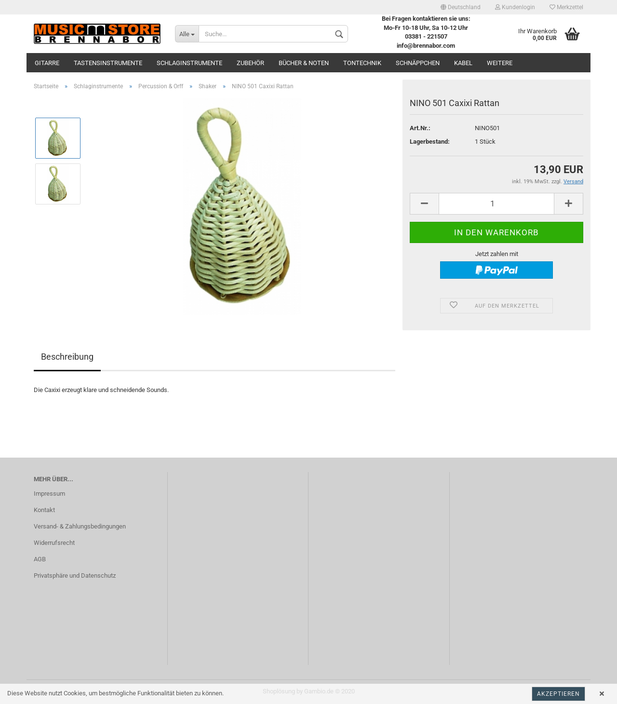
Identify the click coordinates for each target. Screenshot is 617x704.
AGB (40, 559)
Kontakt (44, 510)
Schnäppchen (418, 63)
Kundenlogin (515, 7)
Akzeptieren (558, 693)
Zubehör (250, 63)
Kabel (463, 63)
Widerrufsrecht (54, 542)
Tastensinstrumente (108, 63)
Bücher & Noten (304, 63)
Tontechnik (362, 63)
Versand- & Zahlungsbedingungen (80, 526)
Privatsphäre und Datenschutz (75, 575)
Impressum (49, 493)
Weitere (499, 63)
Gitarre (47, 63)
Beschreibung (67, 357)
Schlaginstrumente (189, 63)
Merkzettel (566, 7)
